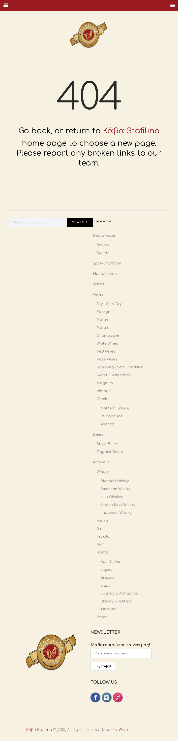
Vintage (104, 391)
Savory (103, 245)
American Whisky (115, 489)
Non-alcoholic (105, 274)
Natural (104, 320)
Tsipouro (108, 609)
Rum (101, 544)
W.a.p (106, 730)
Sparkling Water (107, 263)
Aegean (107, 424)
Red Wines (106, 351)
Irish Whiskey (111, 497)
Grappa (107, 577)
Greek (102, 399)
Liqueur (107, 570)
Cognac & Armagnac (119, 593)
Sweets (103, 253)
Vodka (102, 521)
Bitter (102, 617)
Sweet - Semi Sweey (114, 375)
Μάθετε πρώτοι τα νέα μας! (121, 645)
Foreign (103, 312)
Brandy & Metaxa (116, 601)
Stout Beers (107, 444)
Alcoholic (101, 462)
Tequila (103, 536)
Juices (98, 284)
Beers (98, 434)
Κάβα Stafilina (131, 131)
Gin (99, 528)
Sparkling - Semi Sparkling (120, 367)
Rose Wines (107, 359)
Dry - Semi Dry (109, 304)
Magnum (105, 383)
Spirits (102, 552)
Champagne (108, 335)
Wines (98, 294)
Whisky (103, 472)
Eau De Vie (110, 562)
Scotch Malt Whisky (117, 505)
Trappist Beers (110, 452)
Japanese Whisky (116, 513)
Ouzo (105, 585)
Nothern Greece (114, 408)
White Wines (107, 343)
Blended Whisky (114, 481)
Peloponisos (111, 416)
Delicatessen (104, 236)
